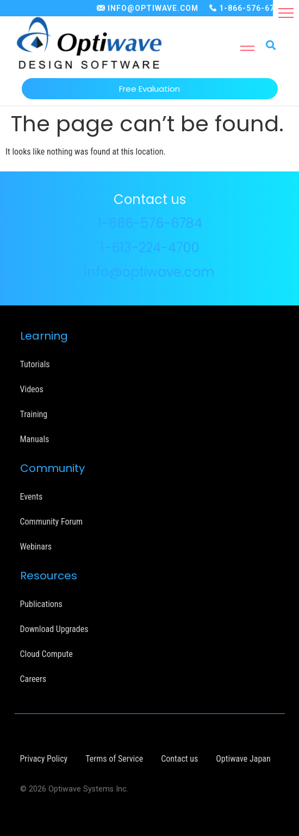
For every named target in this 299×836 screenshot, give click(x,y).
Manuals (34, 439)
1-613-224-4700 (150, 248)
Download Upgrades (54, 629)
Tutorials (35, 364)
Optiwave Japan (243, 759)
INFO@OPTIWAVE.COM (153, 8)
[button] (286, 13)
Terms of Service (114, 759)
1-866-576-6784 (251, 8)
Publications (41, 604)
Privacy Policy (44, 759)
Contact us (179, 759)
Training (34, 414)
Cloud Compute (46, 654)
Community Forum (51, 521)
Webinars (36, 546)
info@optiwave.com (149, 272)
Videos (31, 389)
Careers (33, 679)
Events (31, 497)
